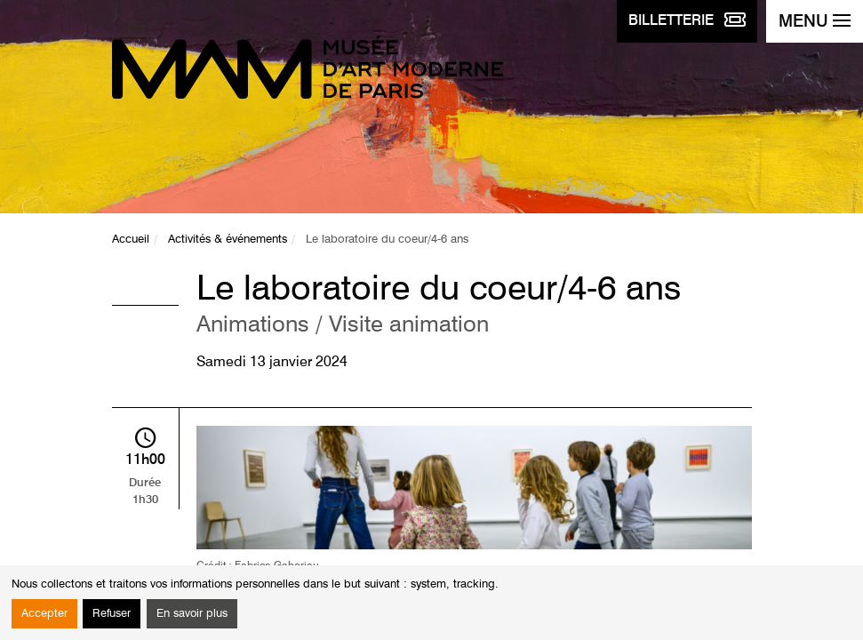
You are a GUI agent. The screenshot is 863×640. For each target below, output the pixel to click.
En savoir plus (192, 614)
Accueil (130, 239)
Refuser (111, 614)
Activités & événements (227, 239)
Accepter (44, 614)
